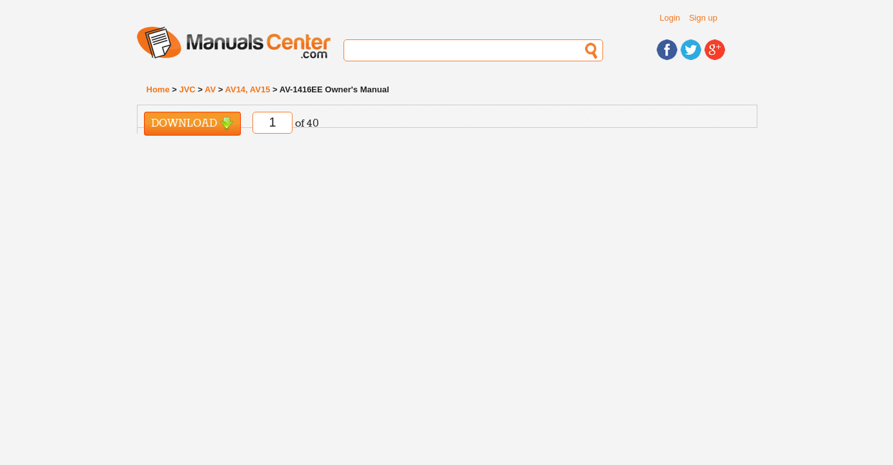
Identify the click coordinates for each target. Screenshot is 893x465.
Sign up (703, 18)
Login (670, 18)
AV (210, 89)
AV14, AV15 (248, 89)
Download (192, 123)
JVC (187, 89)
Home (158, 89)
